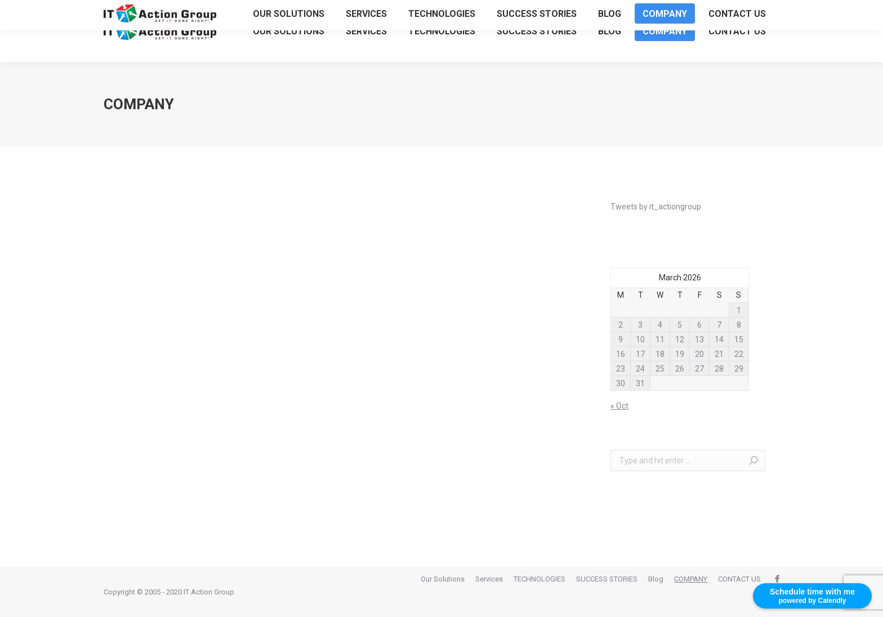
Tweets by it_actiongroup (655, 206)
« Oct (619, 405)
